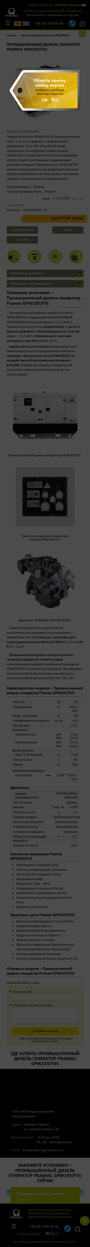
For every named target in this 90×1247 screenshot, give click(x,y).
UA (44, 99)
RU (54, 99)
